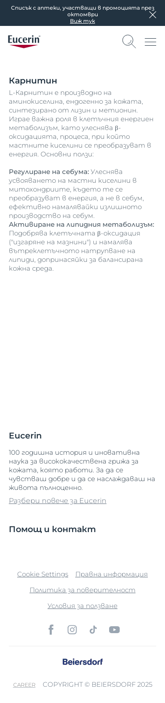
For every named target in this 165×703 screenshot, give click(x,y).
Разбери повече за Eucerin (57, 500)
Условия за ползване (82, 606)
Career (24, 684)
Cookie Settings (42, 574)
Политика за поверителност (82, 590)
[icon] (51, 629)
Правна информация (111, 574)
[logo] (24, 41)
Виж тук (82, 21)
